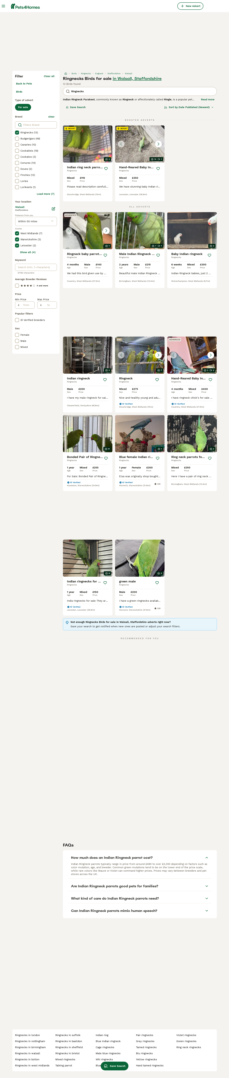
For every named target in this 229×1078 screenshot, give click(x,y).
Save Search (76, 107)
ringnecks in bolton (27, 1059)
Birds (19, 91)
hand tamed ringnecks (150, 1065)
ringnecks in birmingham (30, 1047)
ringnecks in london (27, 1035)
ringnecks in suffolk (67, 1035)
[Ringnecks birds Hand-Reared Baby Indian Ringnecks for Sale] (140, 144)
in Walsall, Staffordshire (137, 78)
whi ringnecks (104, 1059)
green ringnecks (186, 1041)
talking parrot (63, 1065)
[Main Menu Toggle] (3, 6)
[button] (140, 144)
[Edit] (53, 208)
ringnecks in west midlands (32, 1065)
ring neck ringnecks (188, 1047)
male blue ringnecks (108, 1053)
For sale (23, 107)
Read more (207, 99)
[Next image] (158, 144)
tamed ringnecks (146, 1047)
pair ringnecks (144, 1035)
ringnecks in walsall (27, 1053)
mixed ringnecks (65, 1059)
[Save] (106, 168)
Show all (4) (28, 252)
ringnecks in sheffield (69, 1047)
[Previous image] (121, 144)
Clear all (49, 76)
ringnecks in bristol (67, 1053)
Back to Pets (24, 83)
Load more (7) (46, 193)
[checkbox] (17, 132)
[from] (26, 305)
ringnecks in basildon (68, 1041)
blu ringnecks (144, 1053)
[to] (49, 305)
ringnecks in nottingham (30, 1041)
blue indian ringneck (108, 1041)
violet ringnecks (186, 1035)
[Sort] (189, 107)
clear (51, 116)
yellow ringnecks (146, 1059)
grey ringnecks (145, 1041)
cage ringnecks (105, 1047)
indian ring (102, 1035)
